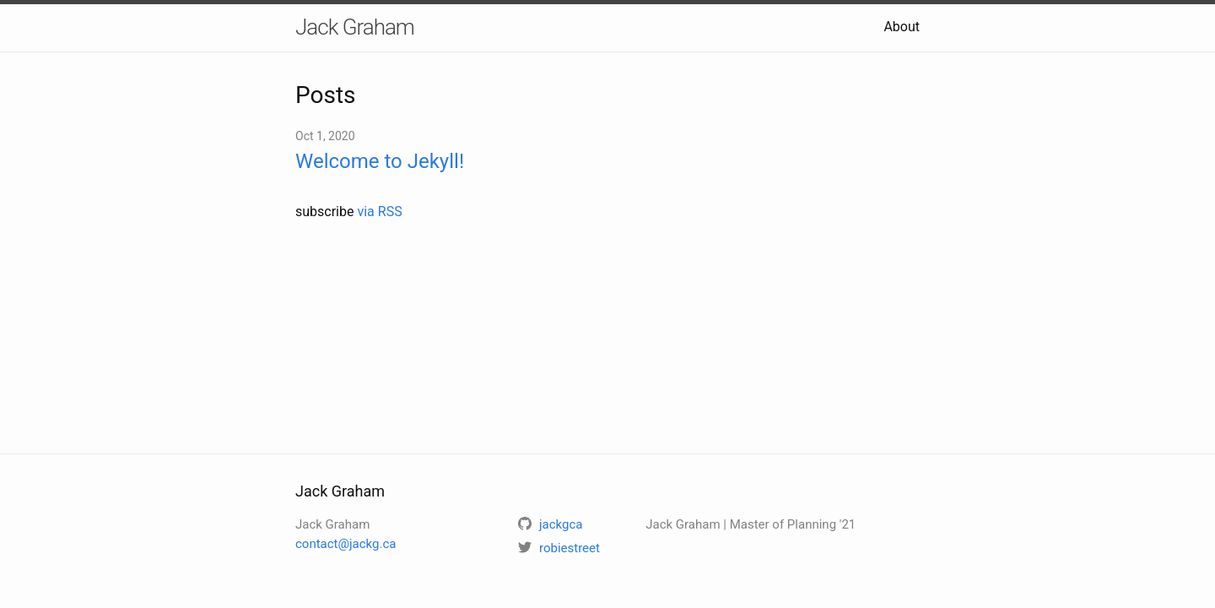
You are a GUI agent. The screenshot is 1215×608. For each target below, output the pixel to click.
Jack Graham (354, 27)
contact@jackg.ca (345, 543)
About (901, 27)
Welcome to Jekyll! (379, 161)
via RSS (379, 212)
